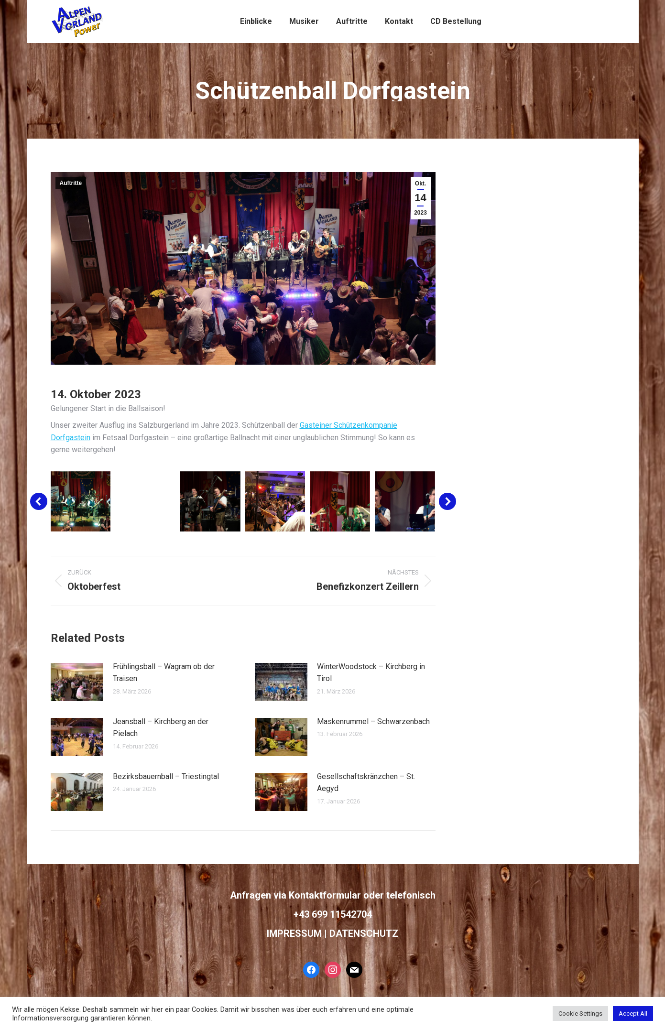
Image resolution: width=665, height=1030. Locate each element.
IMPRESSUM (294, 933)
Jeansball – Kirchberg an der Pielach (160, 727)
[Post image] (77, 682)
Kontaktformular (325, 895)
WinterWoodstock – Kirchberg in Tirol (371, 672)
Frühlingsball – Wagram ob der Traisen (164, 672)
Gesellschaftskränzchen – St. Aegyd (366, 782)
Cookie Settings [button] (580, 1013)
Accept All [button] (633, 1013)
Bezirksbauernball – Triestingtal (166, 776)
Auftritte (71, 183)
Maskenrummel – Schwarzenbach (373, 721)
